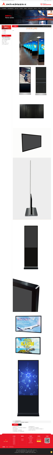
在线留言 (48, 0)
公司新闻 (50, 26)
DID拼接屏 (21, 8)
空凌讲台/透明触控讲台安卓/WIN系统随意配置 (33, 427)
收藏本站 (45, 0)
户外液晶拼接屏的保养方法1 (31, 426)
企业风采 (14, 440)
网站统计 (37, 452)
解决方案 (35, 8)
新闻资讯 (43, 8)
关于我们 (50, 0)
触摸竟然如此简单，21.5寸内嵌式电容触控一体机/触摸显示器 (21, 422)
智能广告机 (16, 8)
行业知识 (4, 33)
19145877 (35, 451)
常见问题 (4, 31)
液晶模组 (25, 8)
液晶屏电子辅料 (30, 8)
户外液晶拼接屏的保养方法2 (16, 426)
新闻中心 (47, 26)
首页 (45, 26)
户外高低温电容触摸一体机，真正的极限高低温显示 (18, 431)
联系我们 (47, 8)
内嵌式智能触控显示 (11, 8)
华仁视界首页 (4, 8)
